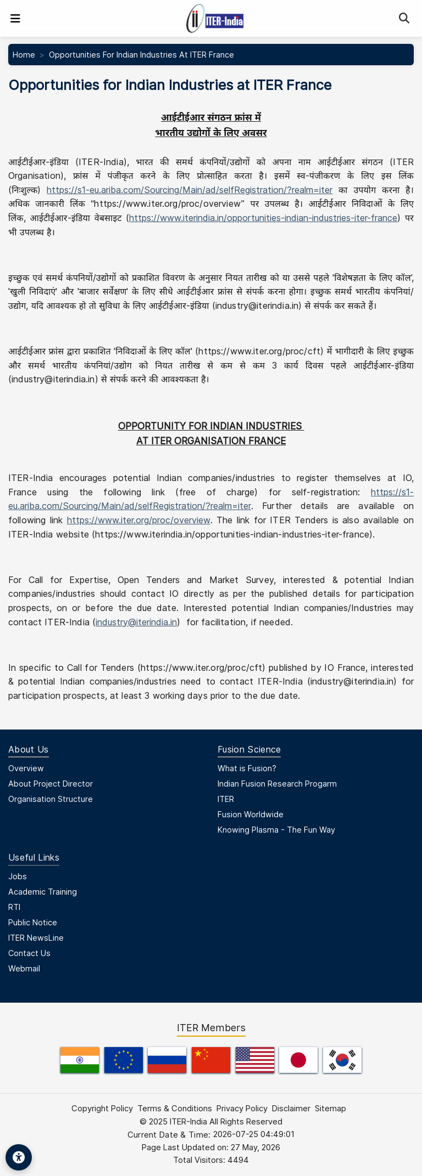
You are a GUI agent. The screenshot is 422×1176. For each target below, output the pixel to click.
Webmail (24, 968)
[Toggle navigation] (15, 19)
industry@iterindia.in (136, 622)
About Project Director (50, 783)
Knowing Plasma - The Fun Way (276, 829)
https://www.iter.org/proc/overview (138, 519)
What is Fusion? (247, 768)
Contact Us (29, 953)
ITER (226, 799)
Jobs (17, 876)
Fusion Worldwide (251, 814)
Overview (26, 768)
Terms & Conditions (174, 1108)
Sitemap (330, 1108)
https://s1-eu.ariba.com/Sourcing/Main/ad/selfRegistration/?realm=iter (189, 189)
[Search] (404, 18)
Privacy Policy (242, 1108)
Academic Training (42, 891)
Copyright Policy (102, 1108)
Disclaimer (291, 1108)
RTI (14, 907)
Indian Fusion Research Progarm (277, 783)
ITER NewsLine (36, 937)
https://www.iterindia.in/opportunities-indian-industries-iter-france (263, 217)
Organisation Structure (50, 799)
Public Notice (32, 922)
